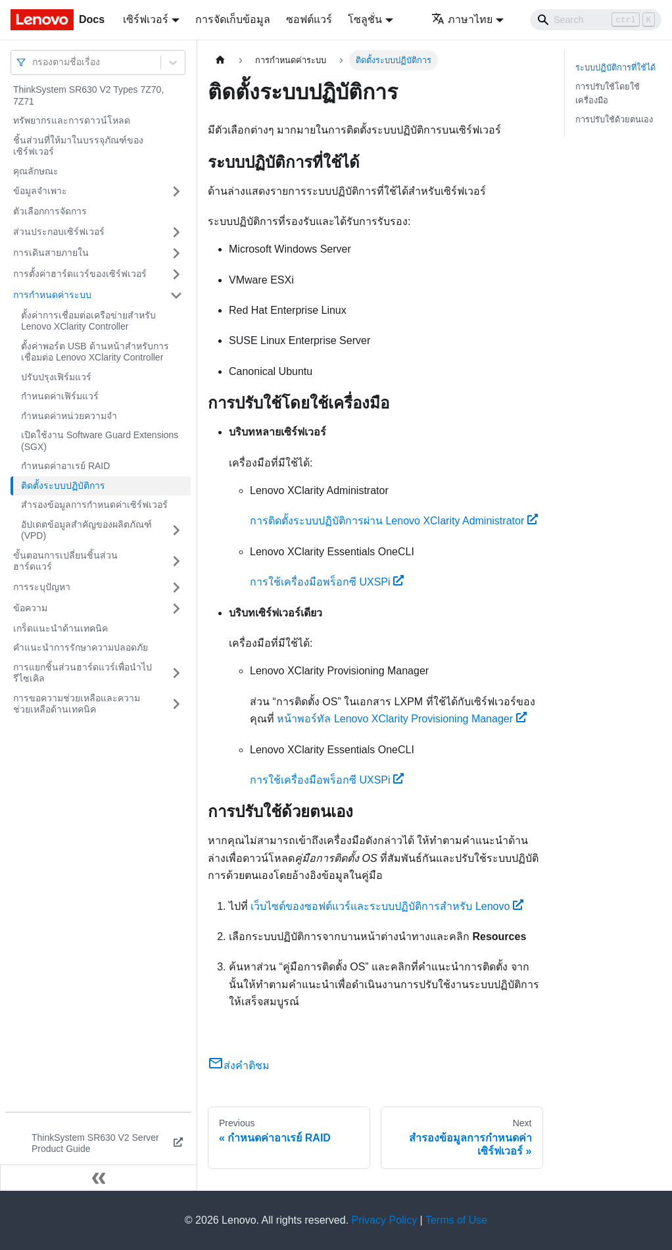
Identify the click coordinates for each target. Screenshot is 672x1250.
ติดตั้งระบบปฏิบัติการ (63, 485)
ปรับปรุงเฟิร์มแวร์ (56, 377)
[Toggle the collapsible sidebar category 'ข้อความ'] (176, 608)
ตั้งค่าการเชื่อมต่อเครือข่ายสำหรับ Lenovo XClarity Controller (88, 321)
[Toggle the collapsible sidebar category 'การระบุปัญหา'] (176, 587)
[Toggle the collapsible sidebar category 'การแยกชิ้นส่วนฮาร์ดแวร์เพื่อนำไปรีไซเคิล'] (176, 673)
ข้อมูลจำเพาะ (40, 191)
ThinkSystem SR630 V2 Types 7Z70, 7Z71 (88, 95)
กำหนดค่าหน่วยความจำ (69, 416)
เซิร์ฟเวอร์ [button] (145, 19)
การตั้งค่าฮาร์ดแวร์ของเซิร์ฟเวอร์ (80, 273)
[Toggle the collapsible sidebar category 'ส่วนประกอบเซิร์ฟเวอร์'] (176, 232)
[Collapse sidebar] (98, 1177)
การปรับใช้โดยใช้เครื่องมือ (607, 93)
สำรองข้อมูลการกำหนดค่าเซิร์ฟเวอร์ (94, 504)
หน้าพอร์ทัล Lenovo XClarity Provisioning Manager (401, 718)
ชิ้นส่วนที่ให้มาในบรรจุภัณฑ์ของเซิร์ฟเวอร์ (78, 146)
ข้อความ (30, 608)
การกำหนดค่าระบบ (52, 294)
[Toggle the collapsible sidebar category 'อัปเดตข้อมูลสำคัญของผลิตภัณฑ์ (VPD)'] (176, 530)
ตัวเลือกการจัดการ (50, 211)
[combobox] (33, 62)
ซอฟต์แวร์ (309, 19)
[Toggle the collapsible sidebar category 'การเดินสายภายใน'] (176, 253)
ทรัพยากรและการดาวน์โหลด (71, 120)
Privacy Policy (385, 1220)
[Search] (595, 19)
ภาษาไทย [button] (461, 19)
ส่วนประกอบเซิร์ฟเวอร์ (59, 231)
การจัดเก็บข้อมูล (232, 19)
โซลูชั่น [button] (365, 19)
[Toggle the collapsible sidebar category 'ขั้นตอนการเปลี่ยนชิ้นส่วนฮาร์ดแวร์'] (176, 561)
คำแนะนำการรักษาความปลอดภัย (80, 647)
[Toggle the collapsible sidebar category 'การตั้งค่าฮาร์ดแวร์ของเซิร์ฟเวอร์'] (176, 274)
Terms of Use (456, 1220)
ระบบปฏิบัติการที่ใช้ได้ (615, 67)
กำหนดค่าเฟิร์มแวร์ (60, 396)
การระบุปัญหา (41, 587)
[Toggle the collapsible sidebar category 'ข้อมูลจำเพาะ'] (176, 191)
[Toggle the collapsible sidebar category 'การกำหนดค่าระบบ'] (176, 295)
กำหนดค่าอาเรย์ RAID (65, 466)
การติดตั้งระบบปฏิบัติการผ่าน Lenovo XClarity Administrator (394, 520)
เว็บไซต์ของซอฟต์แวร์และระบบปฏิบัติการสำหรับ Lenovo (387, 906)
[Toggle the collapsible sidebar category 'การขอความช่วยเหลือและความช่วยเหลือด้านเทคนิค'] (176, 704)
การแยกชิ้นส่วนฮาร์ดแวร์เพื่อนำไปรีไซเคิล (82, 673)
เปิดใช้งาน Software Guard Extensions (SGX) (99, 441)
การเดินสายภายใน (51, 252)
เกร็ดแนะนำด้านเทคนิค (60, 628)
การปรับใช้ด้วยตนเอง (614, 119)
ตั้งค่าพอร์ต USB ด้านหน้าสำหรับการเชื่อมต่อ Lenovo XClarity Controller (95, 352)
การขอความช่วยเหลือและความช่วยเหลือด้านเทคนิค (76, 704)
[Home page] (220, 60)
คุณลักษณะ (36, 171)
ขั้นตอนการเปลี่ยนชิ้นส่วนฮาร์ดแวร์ (65, 561)
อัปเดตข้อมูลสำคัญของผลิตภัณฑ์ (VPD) (86, 530)
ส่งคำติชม (239, 1065)
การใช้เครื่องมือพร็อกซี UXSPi (327, 582)
